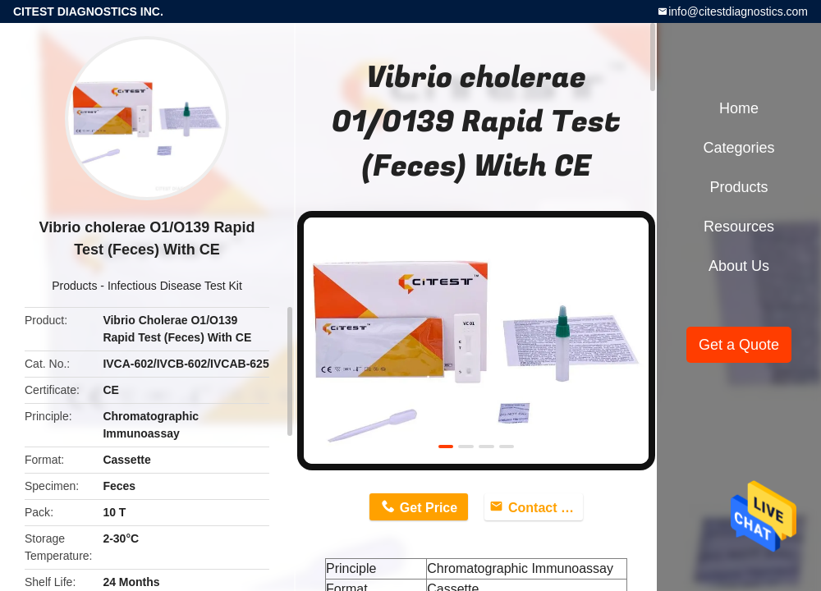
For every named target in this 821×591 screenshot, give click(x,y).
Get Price (428, 508)
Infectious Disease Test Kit (175, 285)
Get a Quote (739, 345)
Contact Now (545, 508)
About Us (739, 266)
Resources (739, 226)
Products (74, 285)
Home (739, 108)
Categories (738, 148)
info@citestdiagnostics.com (738, 11)
